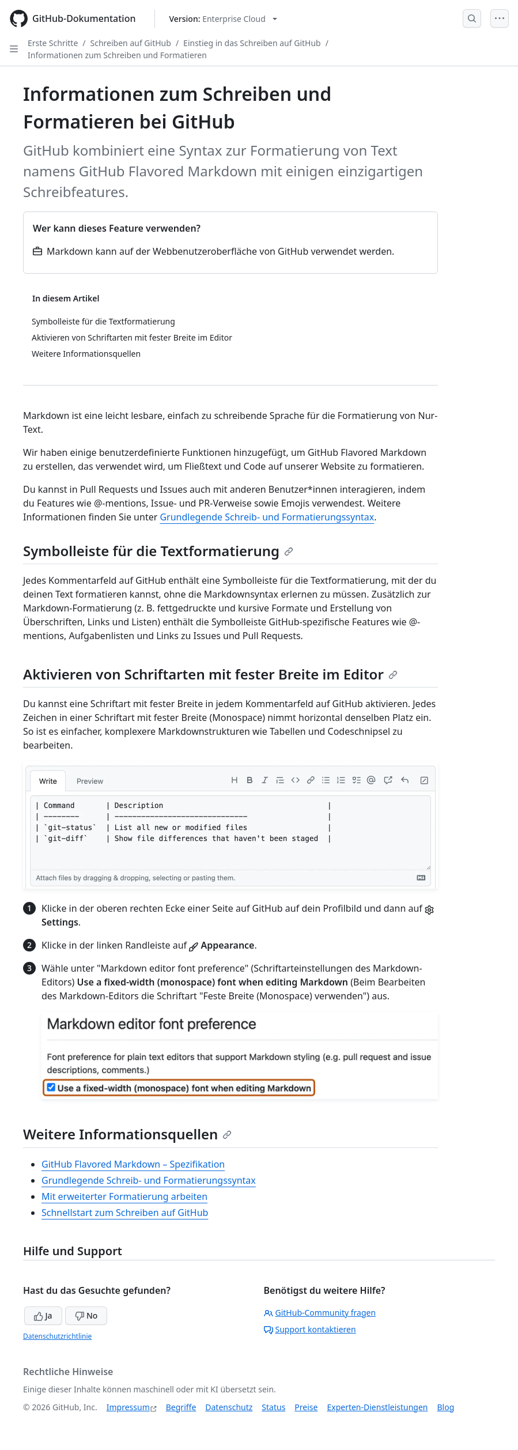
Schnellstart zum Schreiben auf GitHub (124, 1212)
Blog (446, 1407)
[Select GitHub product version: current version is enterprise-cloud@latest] (223, 19)
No (86, 1315)
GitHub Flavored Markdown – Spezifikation (133, 1164)
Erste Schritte (53, 42)
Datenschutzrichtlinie (57, 1336)
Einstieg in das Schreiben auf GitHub (252, 42)
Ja (43, 1315)
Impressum (128, 1407)
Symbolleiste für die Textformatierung (158, 550)
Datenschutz (228, 1407)
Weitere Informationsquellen (127, 1133)
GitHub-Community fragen (320, 1312)
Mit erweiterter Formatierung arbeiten (124, 1196)
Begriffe (181, 1407)
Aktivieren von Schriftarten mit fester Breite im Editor (210, 674)
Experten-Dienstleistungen (377, 1407)
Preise (305, 1407)
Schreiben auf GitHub (130, 42)
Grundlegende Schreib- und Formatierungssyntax (267, 517)
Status (273, 1407)
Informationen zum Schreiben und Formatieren (117, 55)
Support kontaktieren (310, 1329)
